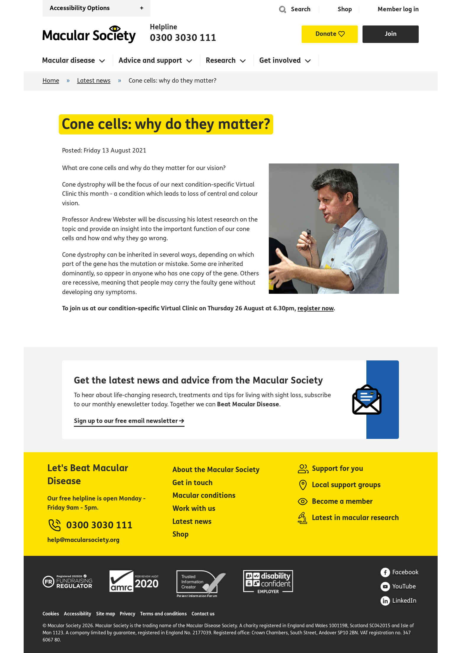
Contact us (203, 614)
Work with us (193, 508)
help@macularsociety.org (83, 540)
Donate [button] (326, 34)
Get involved (280, 60)
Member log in (398, 9)
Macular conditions (203, 495)
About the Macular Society (216, 470)
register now (315, 308)
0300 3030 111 (183, 38)
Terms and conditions (163, 614)
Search (300, 9)
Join (391, 34)
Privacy (127, 614)
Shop (345, 9)
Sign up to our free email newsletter (129, 421)
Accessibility (77, 614)
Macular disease (68, 60)
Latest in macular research (355, 518)
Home (89, 34)
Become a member (342, 501)
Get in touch (192, 483)
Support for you (337, 468)
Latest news (94, 80)
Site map (105, 614)
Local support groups (346, 485)
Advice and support (150, 60)
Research (221, 60)
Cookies (51, 614)
